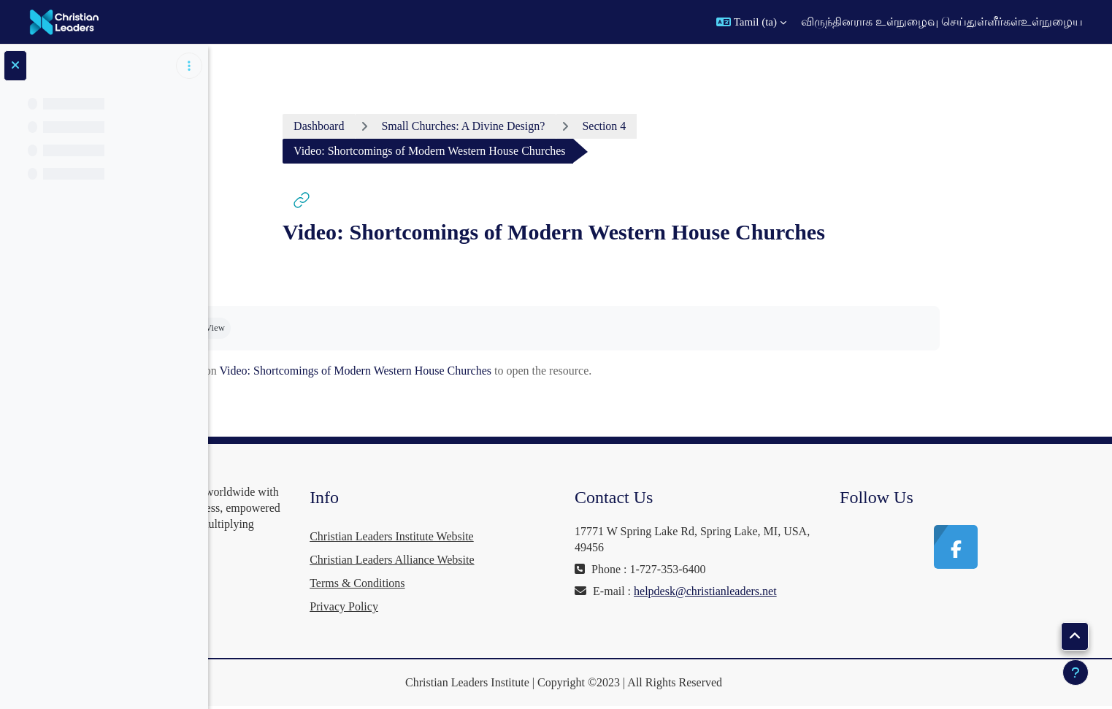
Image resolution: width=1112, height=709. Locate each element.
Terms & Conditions (510, 583)
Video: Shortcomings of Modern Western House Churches (457, 370)
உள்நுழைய (1052, 21)
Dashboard (421, 126)
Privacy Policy (497, 606)
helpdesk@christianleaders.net (748, 607)
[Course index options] (189, 66)
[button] (751, 22)
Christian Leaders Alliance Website (545, 559)
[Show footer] (1075, 672)
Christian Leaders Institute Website (545, 536)
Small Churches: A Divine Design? (565, 126)
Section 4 (706, 126)
